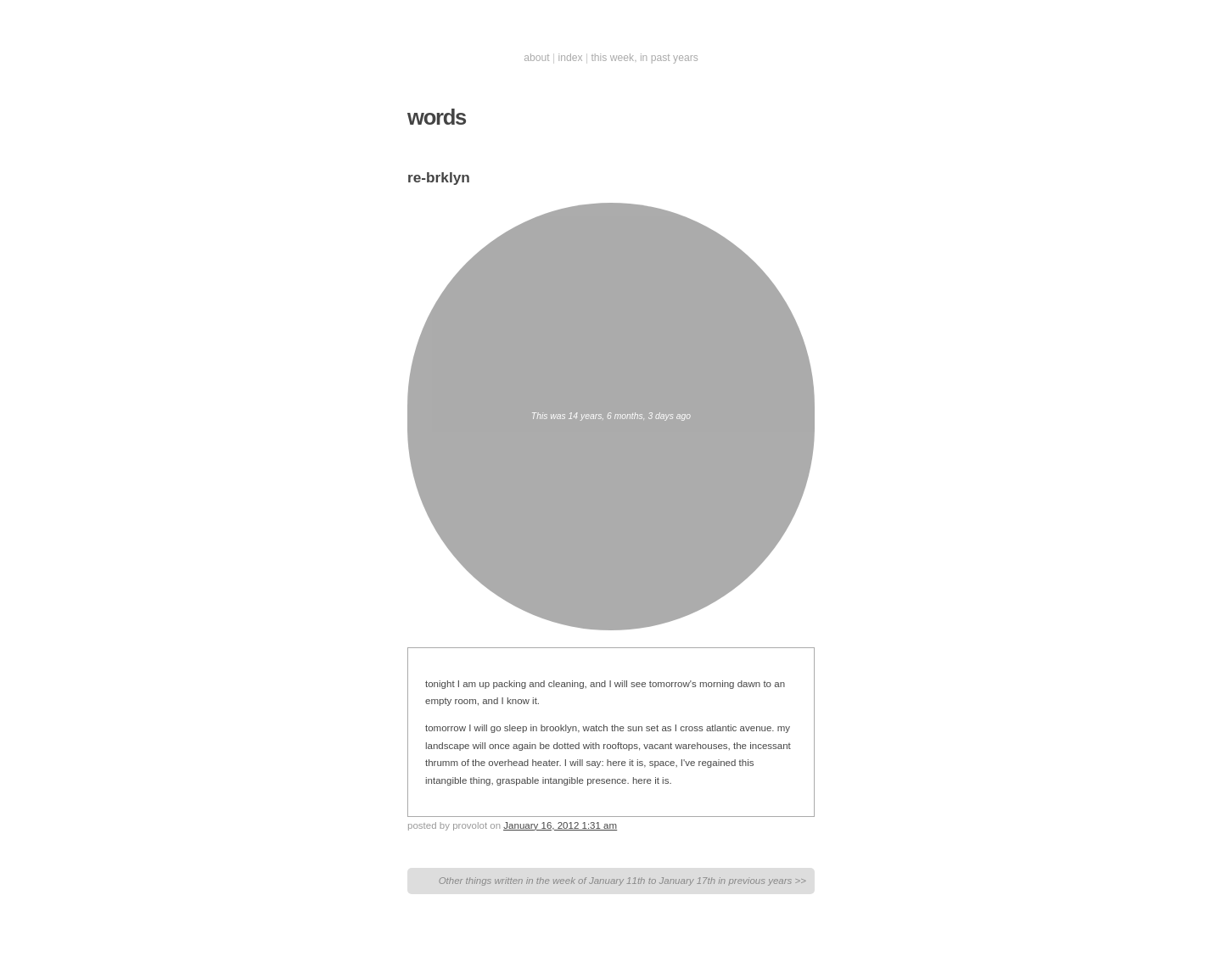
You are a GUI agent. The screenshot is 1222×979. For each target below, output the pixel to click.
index (570, 58)
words (436, 117)
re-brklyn (438, 177)
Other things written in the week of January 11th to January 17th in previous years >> (622, 881)
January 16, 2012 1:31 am (560, 825)
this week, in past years (644, 58)
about (536, 58)
